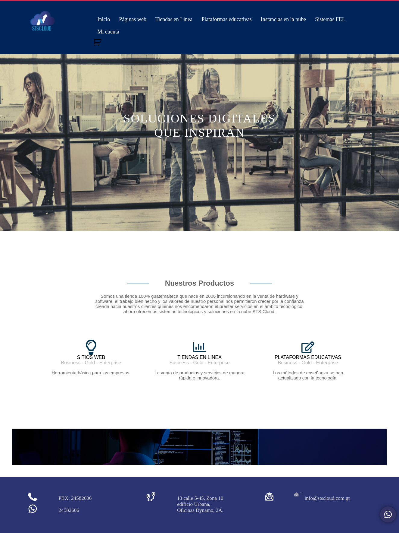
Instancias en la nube (283, 19)
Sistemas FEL (330, 19)
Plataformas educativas (226, 19)
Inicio (104, 19)
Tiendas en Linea (173, 19)
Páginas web (132, 19)
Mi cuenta (108, 32)
